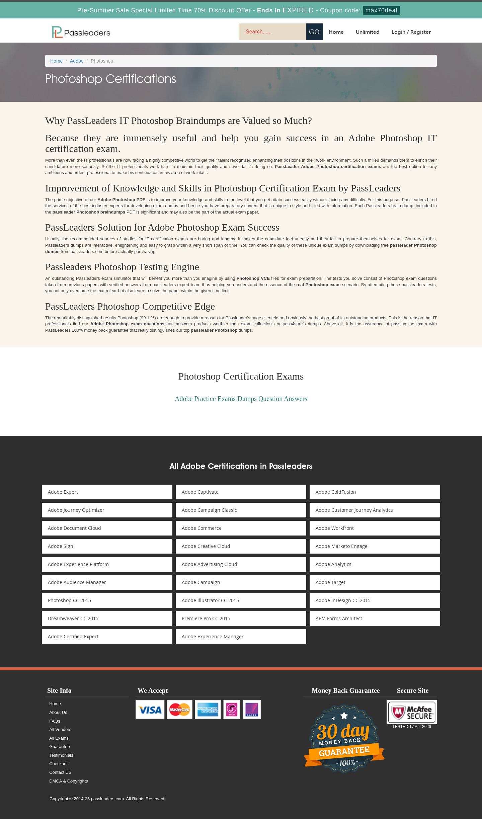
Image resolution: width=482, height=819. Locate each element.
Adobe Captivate (200, 492)
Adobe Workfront (335, 528)
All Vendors (61, 729)
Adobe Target (331, 582)
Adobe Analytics (334, 564)
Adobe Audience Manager (78, 582)
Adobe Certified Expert (74, 636)
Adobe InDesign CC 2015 (343, 600)
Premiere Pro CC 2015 (206, 618)
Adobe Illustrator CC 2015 (211, 600)
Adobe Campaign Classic (210, 510)
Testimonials (62, 755)
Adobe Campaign (201, 582)
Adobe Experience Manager (213, 636)
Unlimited (368, 32)
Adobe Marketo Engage (342, 546)
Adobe (76, 61)
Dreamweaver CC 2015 (74, 618)
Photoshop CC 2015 (70, 600)
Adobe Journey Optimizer (77, 510)
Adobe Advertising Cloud (210, 564)
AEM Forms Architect (339, 618)
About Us (58, 712)
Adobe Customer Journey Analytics (355, 510)
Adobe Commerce (202, 528)
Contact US (61, 772)
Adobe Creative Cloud (206, 546)
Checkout (59, 763)
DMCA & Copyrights (69, 781)
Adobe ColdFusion (336, 492)
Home (336, 32)
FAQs (55, 721)
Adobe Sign (61, 546)
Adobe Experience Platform (79, 564)
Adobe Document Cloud (75, 528)
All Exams (59, 738)
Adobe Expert (64, 492)
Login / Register (411, 32)
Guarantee (60, 746)
